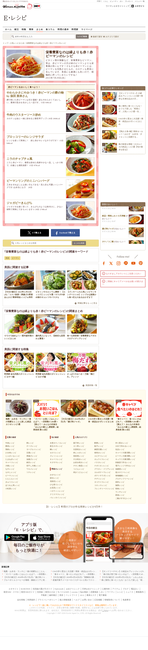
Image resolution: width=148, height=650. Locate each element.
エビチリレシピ (100, 456)
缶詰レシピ (119, 449)
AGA (82, 595)
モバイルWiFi (63, 592)
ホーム (8, 29)
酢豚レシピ (98, 443)
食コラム (50, 29)
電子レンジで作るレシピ (125, 466)
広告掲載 (98, 600)
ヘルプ (77, 600)
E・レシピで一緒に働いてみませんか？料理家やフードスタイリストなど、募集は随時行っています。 (74, 605)
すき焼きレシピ (79, 459)
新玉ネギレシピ (56, 446)
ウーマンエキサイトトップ (117, 6)
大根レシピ (9, 466)
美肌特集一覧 (91, 385)
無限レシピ (119, 485)
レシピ (120, 592)
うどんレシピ (78, 469)
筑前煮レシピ (78, 456)
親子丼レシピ (78, 443)
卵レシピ (30, 443)
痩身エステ (91, 595)
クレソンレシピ (56, 456)
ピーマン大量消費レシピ (125, 456)
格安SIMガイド (27, 592)
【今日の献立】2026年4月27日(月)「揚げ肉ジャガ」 (26, 577)
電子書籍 (103, 595)
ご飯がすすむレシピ (123, 498)
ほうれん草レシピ (12, 485)
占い (121, 1)
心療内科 (106, 589)
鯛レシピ (53, 449)
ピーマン (15, 258)
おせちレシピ (55, 475)
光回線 (40, 592)
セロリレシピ (55, 453)
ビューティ (114, 1)
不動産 (44, 595)
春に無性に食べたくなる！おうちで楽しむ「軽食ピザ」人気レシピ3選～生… (130, 108)
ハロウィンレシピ (57, 491)
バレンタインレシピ (58, 498)
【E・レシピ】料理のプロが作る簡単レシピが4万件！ (74, 506)
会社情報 (21, 600)
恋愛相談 (94, 592)
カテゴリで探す (112, 36)
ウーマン (111, 592)
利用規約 (31, 600)
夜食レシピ (119, 495)
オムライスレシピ (101, 459)
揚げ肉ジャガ (108, 230)
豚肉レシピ (9, 446)
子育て (99, 1)
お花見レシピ (55, 488)
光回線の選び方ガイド (42, 589)
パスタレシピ (99, 462)
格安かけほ (50, 592)
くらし (105, 1)
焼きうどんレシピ (80, 472)
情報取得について (112, 600)
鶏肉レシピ (9, 449)
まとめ (39, 29)
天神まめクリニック (91, 589)
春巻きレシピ (99, 453)
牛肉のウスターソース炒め (24, 114)
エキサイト (140, 6)
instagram (118, 263)
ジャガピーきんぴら (19, 202)
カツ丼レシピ (78, 446)
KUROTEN (25, 589)
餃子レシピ (98, 446)
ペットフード (71, 595)
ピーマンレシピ (11, 476)
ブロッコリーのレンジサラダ (25, 136)
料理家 (75, 29)
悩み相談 (84, 592)
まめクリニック (73, 589)
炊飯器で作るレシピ (123, 462)
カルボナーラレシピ (102, 472)
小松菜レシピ (10, 489)
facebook (104, 263)
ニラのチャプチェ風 (19, 158)
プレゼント (129, 1)
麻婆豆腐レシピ (100, 449)
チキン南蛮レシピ (80, 466)
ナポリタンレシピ (101, 466)
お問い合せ (87, 600)
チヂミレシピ (99, 479)
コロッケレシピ (100, 485)
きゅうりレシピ (11, 482)
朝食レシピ (119, 489)
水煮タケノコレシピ (58, 443)
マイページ (86, 29)
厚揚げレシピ (31, 456)
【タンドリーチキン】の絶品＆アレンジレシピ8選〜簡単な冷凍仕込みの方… (131, 96)
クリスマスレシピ (57, 494)
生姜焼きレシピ (79, 449)
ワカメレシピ (31, 469)
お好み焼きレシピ (80, 462)
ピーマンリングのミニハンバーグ (28, 180)
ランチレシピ (120, 492)
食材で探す (98, 36)
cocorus (75, 592)
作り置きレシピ (121, 443)
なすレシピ (9, 469)
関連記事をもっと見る (87, 303)
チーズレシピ (31, 446)
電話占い (135, 589)
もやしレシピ (10, 472)
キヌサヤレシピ (56, 462)
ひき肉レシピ (10, 453)
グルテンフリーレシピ (124, 479)
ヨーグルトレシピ (33, 449)
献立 (16, 29)
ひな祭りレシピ (56, 485)
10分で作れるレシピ (123, 446)
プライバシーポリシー (47, 600)
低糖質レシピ (120, 469)
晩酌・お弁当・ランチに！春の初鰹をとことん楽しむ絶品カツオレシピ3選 (36, 571)
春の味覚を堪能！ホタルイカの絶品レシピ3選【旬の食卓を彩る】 (131, 147)
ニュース (129, 592)
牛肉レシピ (9, 443)
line (126, 263)
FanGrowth (59, 589)
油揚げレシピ (31, 459)
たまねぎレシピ (11, 459)
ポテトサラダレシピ (102, 476)
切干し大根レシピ (33, 466)
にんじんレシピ (11, 479)
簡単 (31, 29)
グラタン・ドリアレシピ (104, 469)
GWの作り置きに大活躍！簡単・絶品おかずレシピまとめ (131, 121)
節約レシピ (119, 482)
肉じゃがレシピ (79, 453)
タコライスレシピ (101, 482)
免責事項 (126, 600)
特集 (24, 29)
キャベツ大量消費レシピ (125, 453)
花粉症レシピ (55, 481)
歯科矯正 (53, 595)
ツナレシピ (30, 472)
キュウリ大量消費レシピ (125, 459)
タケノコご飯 (108, 243)
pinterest (141, 263)
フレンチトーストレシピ (104, 489)
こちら (105, 610)
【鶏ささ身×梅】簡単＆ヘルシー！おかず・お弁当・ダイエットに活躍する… (131, 134)
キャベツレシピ (11, 462)
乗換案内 (140, 592)
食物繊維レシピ (121, 476)
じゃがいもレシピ (12, 456)
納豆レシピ (30, 462)
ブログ (125, 589)
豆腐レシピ (30, 453)
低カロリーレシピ (122, 472)
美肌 (7, 258)
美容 (61, 595)
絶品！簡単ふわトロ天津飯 (113, 217)
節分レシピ (54, 478)
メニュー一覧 (140, 1)
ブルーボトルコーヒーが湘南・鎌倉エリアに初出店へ (27, 580)
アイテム (116, 589)
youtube (133, 263)
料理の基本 (63, 29)
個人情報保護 (65, 600)
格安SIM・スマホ (11, 592)
